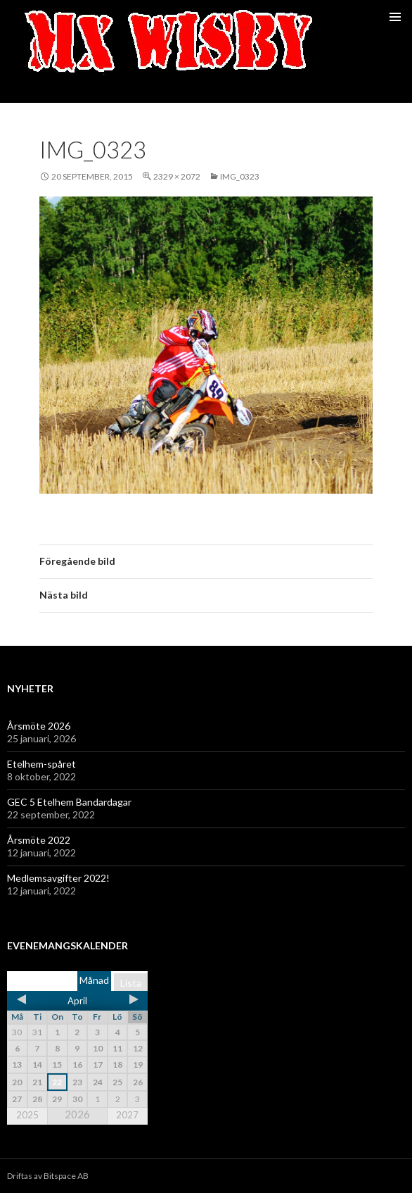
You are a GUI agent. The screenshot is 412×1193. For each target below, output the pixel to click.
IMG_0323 (239, 176)
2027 (127, 1114)
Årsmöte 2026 (38, 726)
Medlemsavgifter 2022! (58, 878)
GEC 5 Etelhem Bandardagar (69, 802)
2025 (27, 1114)
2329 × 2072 (176, 176)
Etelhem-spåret (41, 764)
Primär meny (395, 17)
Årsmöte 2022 (38, 840)
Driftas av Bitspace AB (48, 1175)
